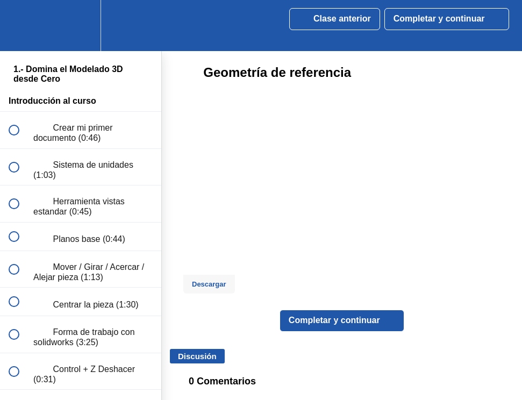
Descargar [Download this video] (209, 284)
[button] (20, 25)
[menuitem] (81, 25)
